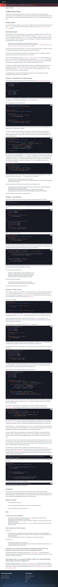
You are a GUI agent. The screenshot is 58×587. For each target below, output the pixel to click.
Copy (51, 138)
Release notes (27, 577)
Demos (26, 579)
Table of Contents (9, 7)
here (46, 68)
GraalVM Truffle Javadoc (5, 577)
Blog (26, 581)
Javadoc (9, 26)
